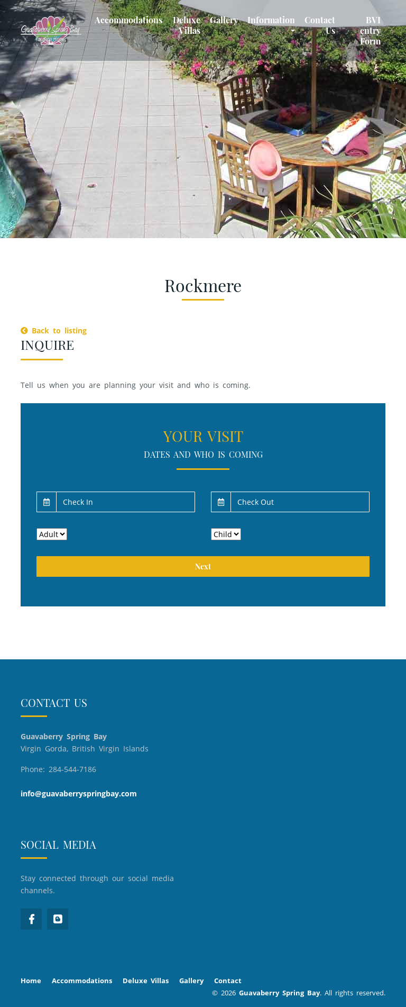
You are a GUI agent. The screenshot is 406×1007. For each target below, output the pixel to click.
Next (203, 566)
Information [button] (271, 19)
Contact (228, 980)
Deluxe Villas (186, 25)
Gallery (224, 19)
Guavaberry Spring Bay (279, 992)
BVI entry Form (370, 30)
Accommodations (128, 19)
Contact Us (319, 25)
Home (31, 980)
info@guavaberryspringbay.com (79, 793)
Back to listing (54, 330)
